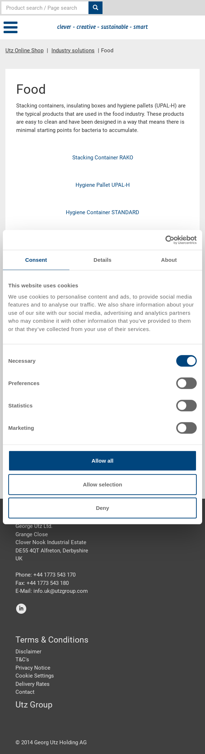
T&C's (22, 659)
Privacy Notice (32, 668)
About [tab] (169, 260)
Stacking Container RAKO (102, 157)
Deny (102, 508)
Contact (25, 692)
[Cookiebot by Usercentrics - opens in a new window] (165, 239)
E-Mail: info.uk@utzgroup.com (51, 591)
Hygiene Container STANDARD (102, 212)
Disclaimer (28, 651)
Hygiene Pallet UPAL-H (103, 185)
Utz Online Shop (24, 50)
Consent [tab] (36, 260)
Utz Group (34, 705)
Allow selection (102, 484)
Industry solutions (73, 50)
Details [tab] (102, 260)
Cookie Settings (34, 676)
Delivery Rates (32, 684)
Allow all (103, 461)
